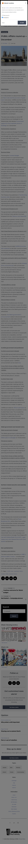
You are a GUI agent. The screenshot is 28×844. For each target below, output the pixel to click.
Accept (22, 22)
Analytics (6, 17)
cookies (7, 7)
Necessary (6, 15)
